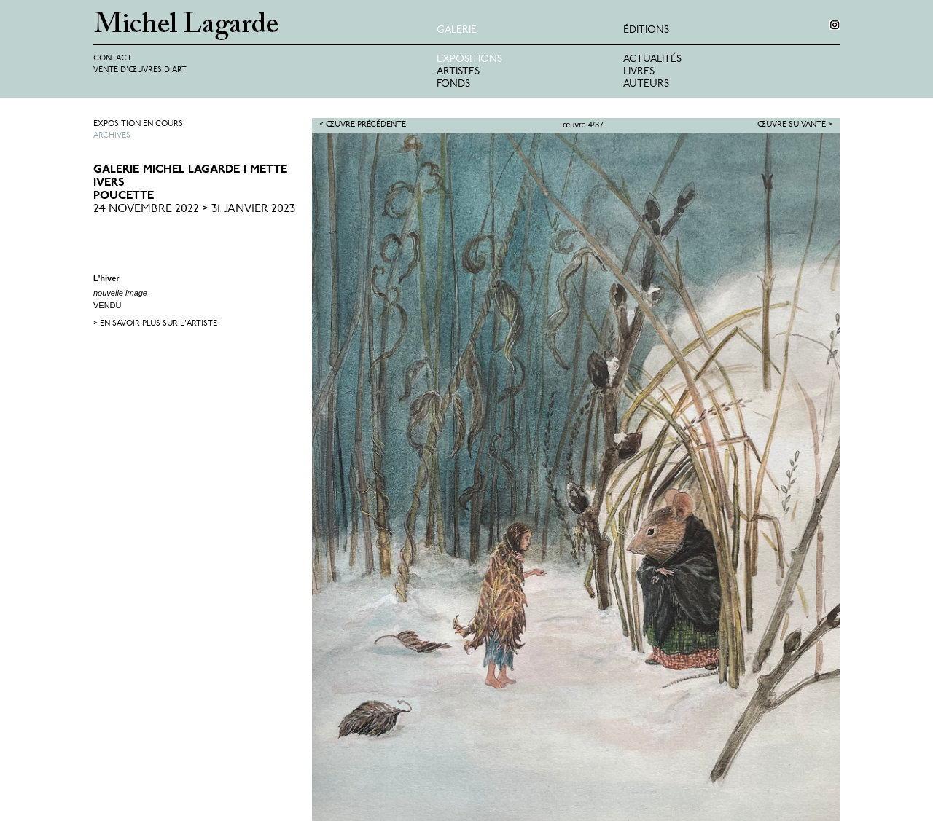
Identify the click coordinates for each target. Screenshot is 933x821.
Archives (111, 136)
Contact (112, 59)
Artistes (458, 71)
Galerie (457, 30)
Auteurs (646, 84)
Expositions (469, 59)
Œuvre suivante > (794, 125)
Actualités (652, 59)
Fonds (453, 84)
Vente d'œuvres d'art (140, 70)
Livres (639, 71)
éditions (646, 30)
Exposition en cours (138, 124)
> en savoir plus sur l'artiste (155, 324)
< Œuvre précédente (362, 125)
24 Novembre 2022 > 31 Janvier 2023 (194, 209)
